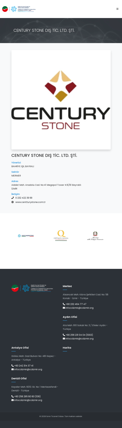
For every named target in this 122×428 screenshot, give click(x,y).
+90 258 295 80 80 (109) (26, 396)
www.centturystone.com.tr (30, 202)
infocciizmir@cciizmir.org (78, 308)
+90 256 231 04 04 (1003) (78, 335)
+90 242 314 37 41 (22, 365)
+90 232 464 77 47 (74, 304)
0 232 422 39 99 (23, 197)
